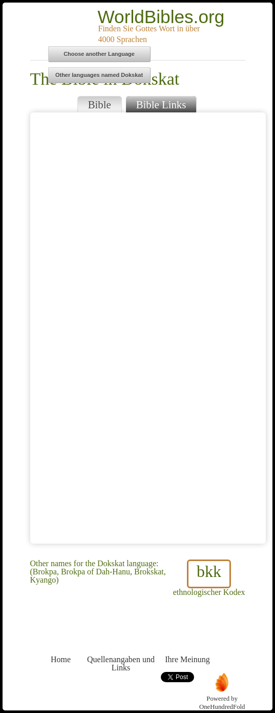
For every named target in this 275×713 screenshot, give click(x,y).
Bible (99, 104)
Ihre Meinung (188, 640)
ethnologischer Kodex (209, 578)
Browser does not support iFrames (148, 328)
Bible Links (161, 104)
